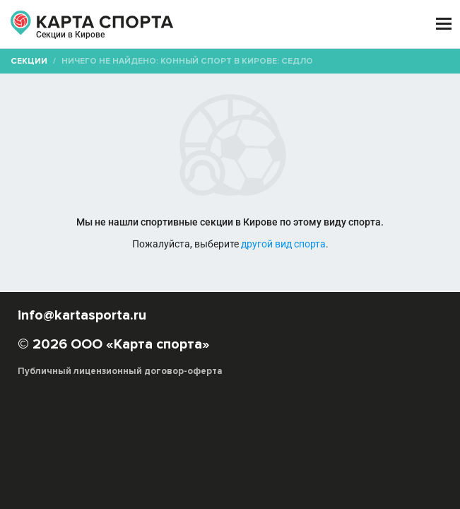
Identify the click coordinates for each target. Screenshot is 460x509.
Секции (29, 61)
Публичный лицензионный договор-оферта (120, 371)
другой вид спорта (283, 244)
